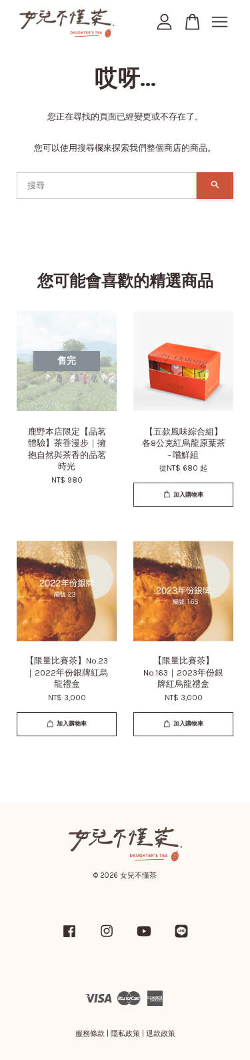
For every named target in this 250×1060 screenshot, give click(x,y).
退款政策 (160, 1033)
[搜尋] (107, 185)
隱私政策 (125, 1033)
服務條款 (90, 1033)
